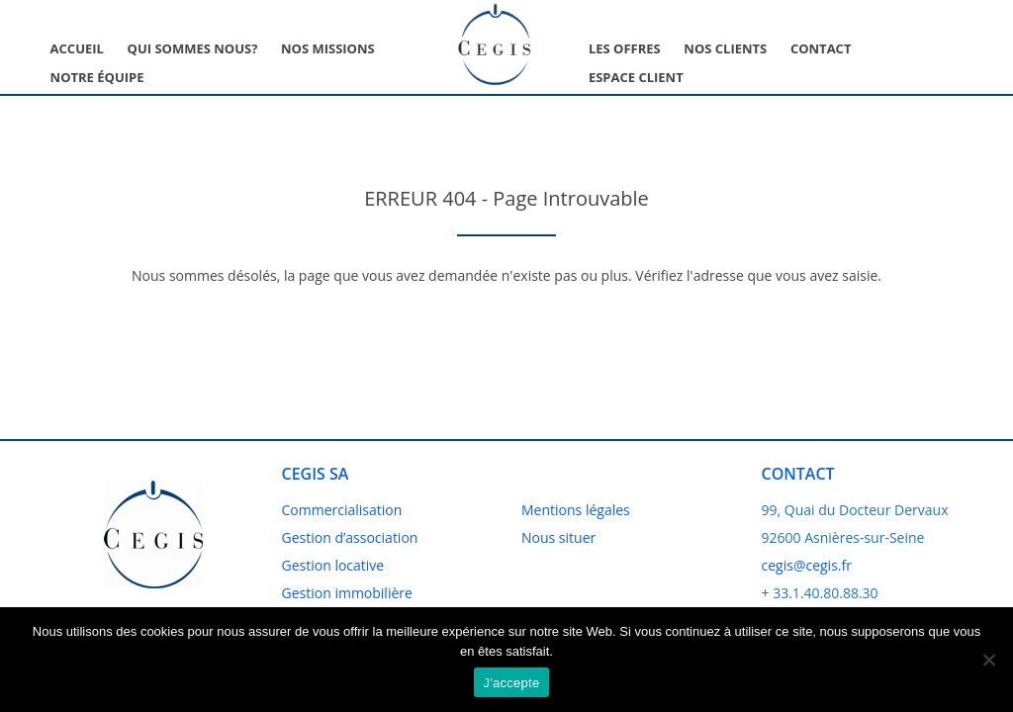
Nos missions (328, 48)
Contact (821, 48)
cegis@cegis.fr (807, 565)
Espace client (636, 77)
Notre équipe (97, 77)
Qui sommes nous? (193, 48)
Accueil (77, 48)
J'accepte (512, 682)
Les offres (625, 48)
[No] (988, 659)
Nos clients (725, 48)
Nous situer (558, 537)
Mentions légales (575, 509)
